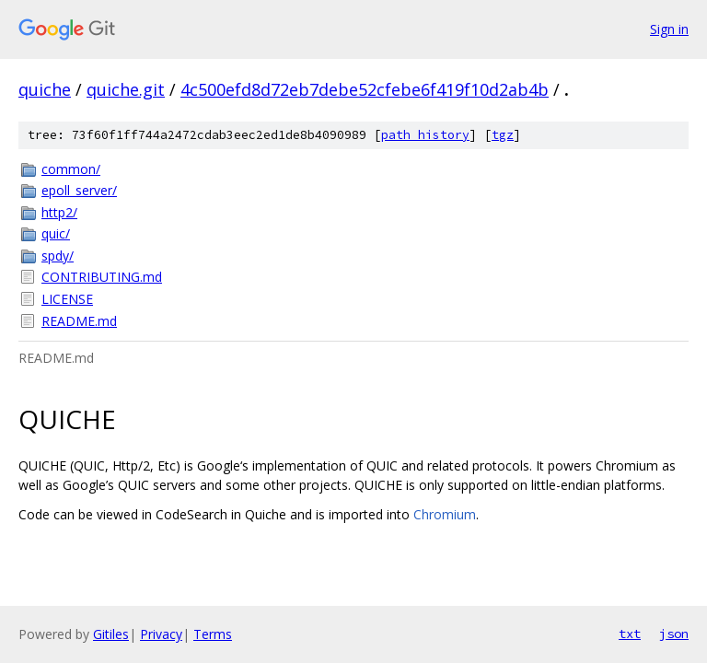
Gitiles (111, 634)
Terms (212, 634)
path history (425, 135)
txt (630, 633)
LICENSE (67, 299)
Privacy (161, 634)
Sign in (669, 29)
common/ (70, 169)
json (674, 633)
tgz (503, 135)
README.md (79, 321)
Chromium (444, 514)
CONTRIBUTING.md (101, 276)
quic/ (55, 233)
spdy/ (57, 255)
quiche (44, 89)
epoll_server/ (79, 190)
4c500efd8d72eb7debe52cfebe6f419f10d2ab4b (364, 89)
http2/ (59, 212)
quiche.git (126, 89)
